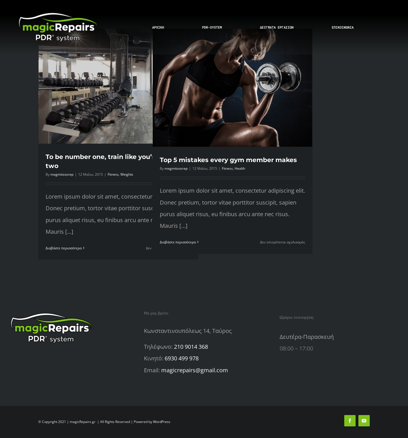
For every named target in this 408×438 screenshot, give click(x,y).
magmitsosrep (61, 174)
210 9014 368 (191, 346)
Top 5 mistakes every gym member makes (228, 160)
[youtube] (364, 420)
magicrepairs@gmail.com (194, 370)
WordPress (161, 421)
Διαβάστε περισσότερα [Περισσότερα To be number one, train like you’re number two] (64, 248)
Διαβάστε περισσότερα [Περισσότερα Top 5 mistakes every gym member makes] (178, 242)
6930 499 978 (182, 358)
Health (240, 168)
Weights (126, 174)
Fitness (113, 174)
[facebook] (350, 420)
